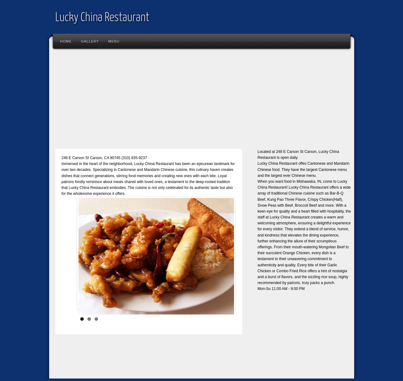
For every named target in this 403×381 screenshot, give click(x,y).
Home (66, 41)
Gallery (90, 41)
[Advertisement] (201, 101)
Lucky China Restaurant (102, 18)
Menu (113, 41)
